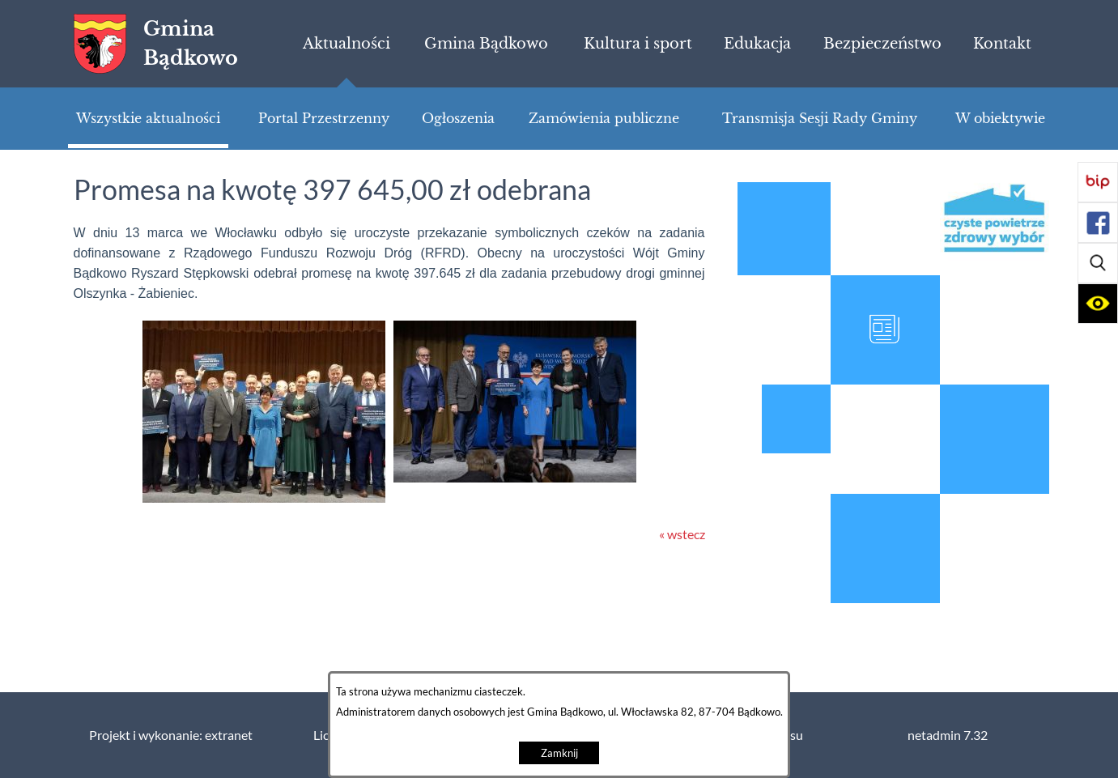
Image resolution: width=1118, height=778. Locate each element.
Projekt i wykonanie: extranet (171, 735)
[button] (1098, 263)
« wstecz (682, 534)
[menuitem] (346, 43)
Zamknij (559, 753)
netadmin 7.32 (948, 735)
